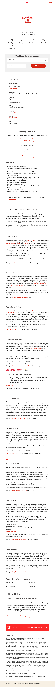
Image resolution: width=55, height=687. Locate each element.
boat (47, 310)
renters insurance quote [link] (19, 418)
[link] (33, 41)
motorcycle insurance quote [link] (20, 297)
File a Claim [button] (26, 140)
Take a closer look (11, 531)
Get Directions (13, 88)
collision (36, 242)
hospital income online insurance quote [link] (23, 572)
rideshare (25, 243)
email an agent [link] (14, 329)
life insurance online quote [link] (19, 539)
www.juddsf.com (14, 112)
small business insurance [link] (19, 490)
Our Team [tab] (42, 197)
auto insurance (31, 240)
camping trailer (40, 310)
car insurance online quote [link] (20, 263)
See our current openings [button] (19, 616)
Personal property (36, 348)
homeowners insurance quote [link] (20, 366)
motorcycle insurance (40, 283)
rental (18, 243)
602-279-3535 (13, 118)
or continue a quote (27, 70)
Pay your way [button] (26, 155)
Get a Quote (38, 65)
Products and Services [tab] (13, 197)
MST (18, 102)
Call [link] (7, 329)
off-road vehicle (12, 312)
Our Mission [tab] (27, 197)
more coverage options (16, 285)
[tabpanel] (27, 101)
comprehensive (10, 243)
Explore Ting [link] (9, 385)
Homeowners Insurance (29, 345)
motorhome (32, 310)
